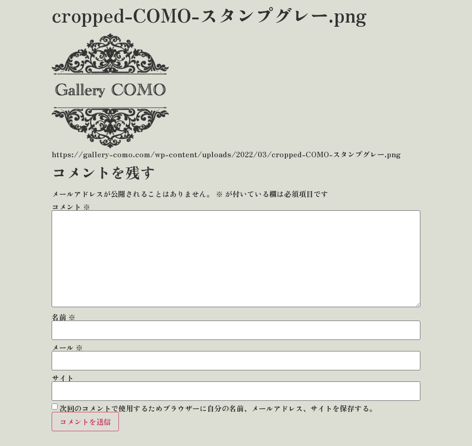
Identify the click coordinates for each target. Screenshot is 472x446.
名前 (64, 317)
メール (67, 347)
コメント (71, 206)
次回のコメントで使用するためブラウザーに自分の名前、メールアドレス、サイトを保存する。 (218, 408)
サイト (63, 377)
